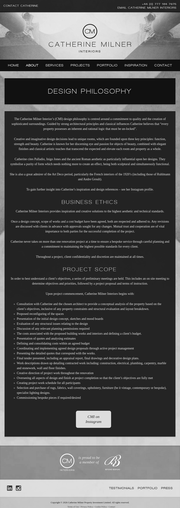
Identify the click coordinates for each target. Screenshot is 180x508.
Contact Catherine (21, 5)
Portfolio (107, 65)
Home (13, 65)
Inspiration (136, 65)
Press (167, 488)
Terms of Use (73, 507)
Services (55, 65)
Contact (163, 65)
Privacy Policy (87, 507)
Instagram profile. (142, 189)
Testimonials (121, 488)
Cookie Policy (101, 507)
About (32, 65)
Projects (80, 65)
